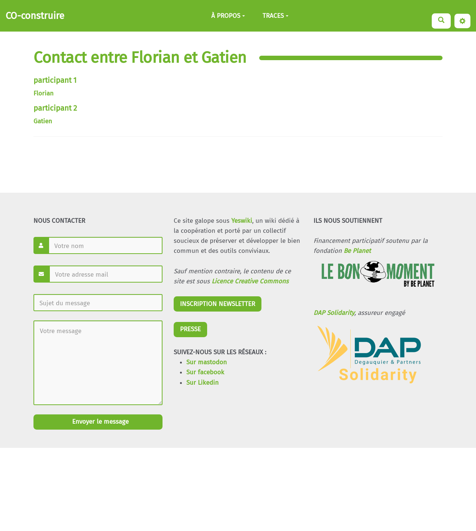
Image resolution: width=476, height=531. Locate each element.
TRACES (276, 16)
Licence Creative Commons (250, 281)
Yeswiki (241, 221)
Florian (43, 93)
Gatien (42, 121)
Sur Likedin (202, 383)
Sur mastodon (206, 362)
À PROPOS (228, 16)
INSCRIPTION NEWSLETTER (217, 304)
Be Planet (357, 251)
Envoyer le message (99, 422)
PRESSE (190, 329)
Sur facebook (205, 372)
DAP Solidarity (333, 313)
